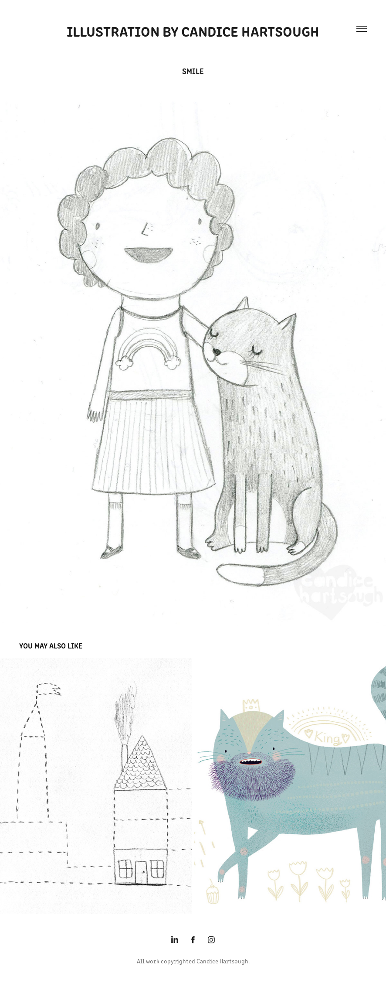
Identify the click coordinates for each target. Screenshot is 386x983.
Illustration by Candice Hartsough (193, 30)
